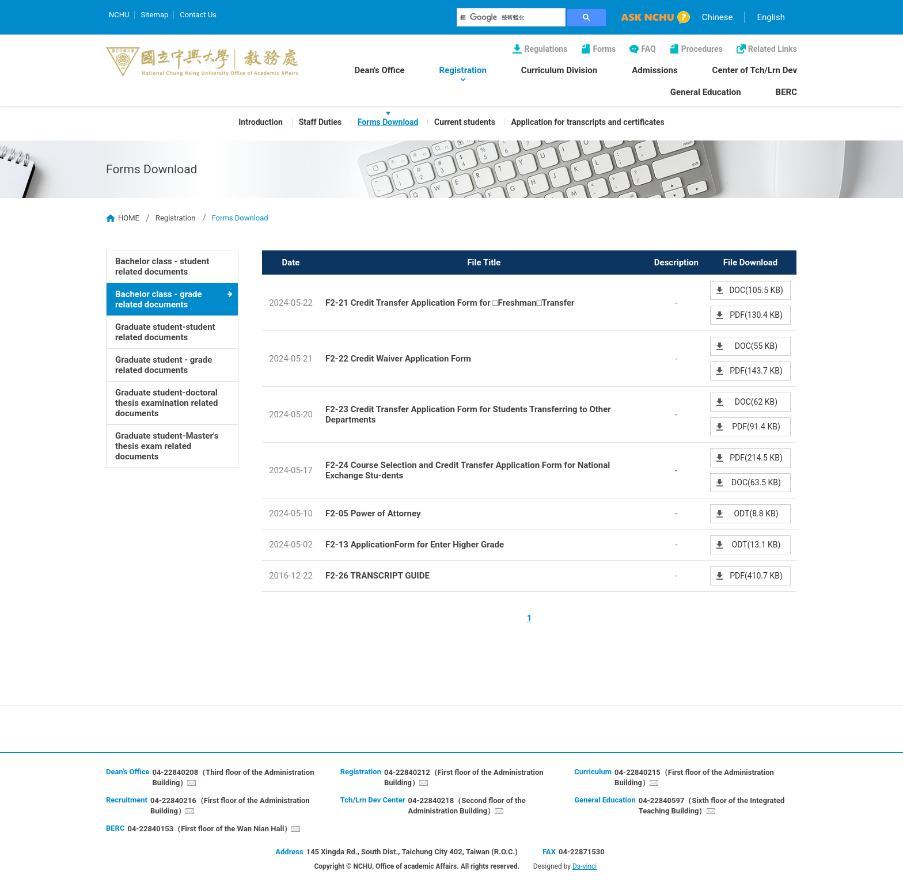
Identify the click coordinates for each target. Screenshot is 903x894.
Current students (464, 122)
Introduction (260, 122)
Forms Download (388, 122)
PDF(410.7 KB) (756, 575)
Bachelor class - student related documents (162, 266)
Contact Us (198, 14)
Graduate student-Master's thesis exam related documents (167, 446)
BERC (786, 92)
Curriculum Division (559, 70)
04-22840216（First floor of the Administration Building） (230, 805)
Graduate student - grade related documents (163, 365)
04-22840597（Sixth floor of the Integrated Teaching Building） (712, 805)
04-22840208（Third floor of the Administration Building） (233, 777)
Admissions (654, 70)
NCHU (119, 14)
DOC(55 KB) (756, 346)
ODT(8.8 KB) (756, 513)
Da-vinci (584, 866)
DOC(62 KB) (756, 401)
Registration (463, 70)
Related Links (772, 49)
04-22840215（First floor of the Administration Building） (694, 777)
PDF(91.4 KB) (756, 426)
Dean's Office (380, 70)
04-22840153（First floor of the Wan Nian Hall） (209, 828)
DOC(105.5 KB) (756, 290)
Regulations (545, 49)
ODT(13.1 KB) (756, 544)
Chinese (717, 17)
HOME (128, 218)
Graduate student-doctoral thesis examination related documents (166, 403)
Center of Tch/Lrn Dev (754, 70)
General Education (705, 92)
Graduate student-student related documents (165, 332)
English (771, 17)
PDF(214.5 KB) (756, 457)
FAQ (648, 49)
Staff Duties (320, 122)
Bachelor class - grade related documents (158, 299)
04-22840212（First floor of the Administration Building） (464, 777)
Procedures (702, 49)
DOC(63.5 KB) (756, 482)
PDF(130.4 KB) (756, 314)
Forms (604, 49)
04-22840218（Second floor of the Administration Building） (467, 805)
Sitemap (154, 14)
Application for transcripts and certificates (588, 122)
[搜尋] (511, 17)
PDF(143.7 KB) (756, 370)
